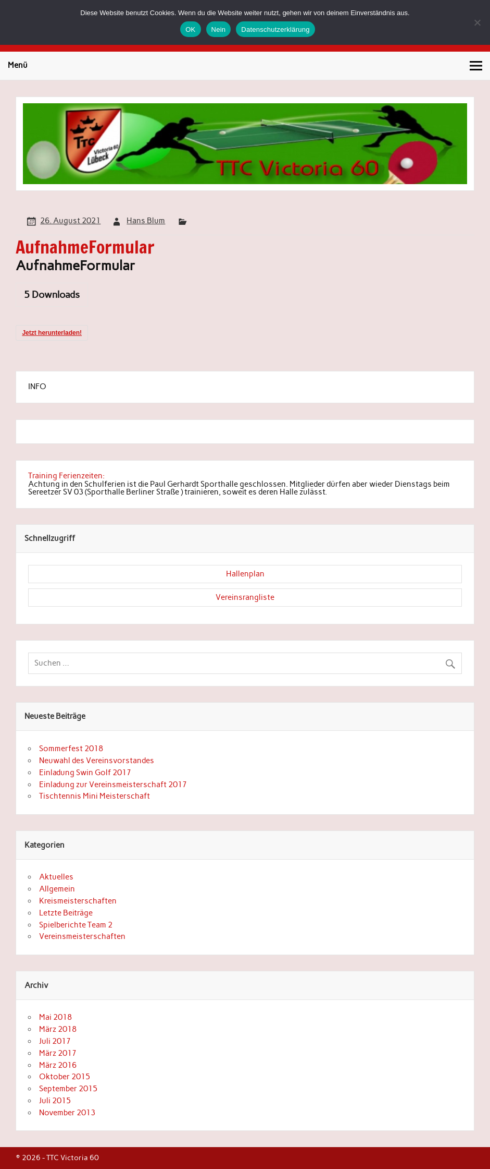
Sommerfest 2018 (71, 748)
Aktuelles (56, 877)
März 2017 (58, 1053)
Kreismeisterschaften (78, 901)
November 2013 (67, 1112)
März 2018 (58, 1029)
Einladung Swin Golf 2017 (85, 772)
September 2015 (68, 1088)
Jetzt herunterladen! (52, 332)
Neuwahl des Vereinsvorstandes (96, 760)
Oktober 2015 (64, 1076)
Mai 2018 (55, 1017)
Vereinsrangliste (245, 597)
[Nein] (477, 22)
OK (190, 29)
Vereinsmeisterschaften (82, 936)
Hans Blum (146, 220)
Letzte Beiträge (66, 913)
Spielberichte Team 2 (75, 925)
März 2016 (58, 1065)
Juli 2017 (55, 1041)
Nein (218, 29)
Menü (18, 65)
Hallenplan (245, 574)
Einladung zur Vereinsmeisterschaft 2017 (113, 784)
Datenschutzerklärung (275, 29)
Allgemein (57, 889)
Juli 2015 (55, 1100)
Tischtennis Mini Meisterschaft (94, 796)
